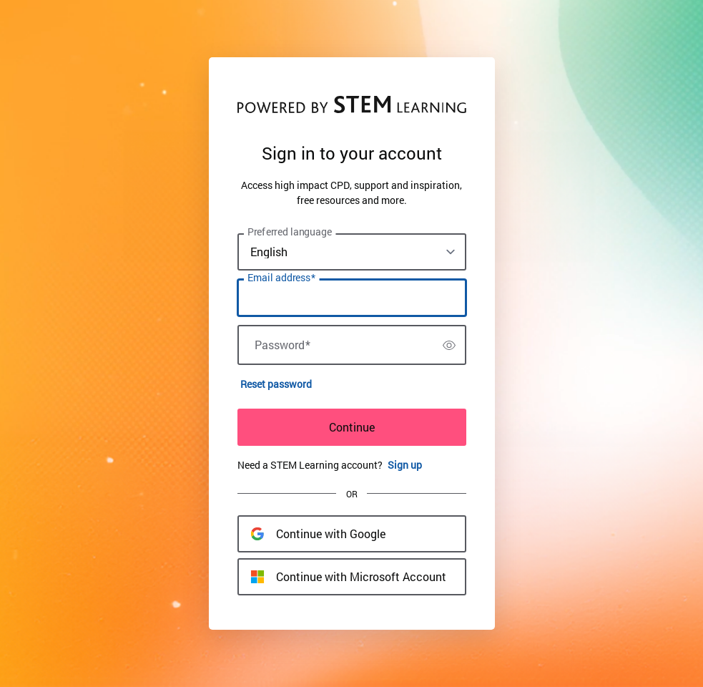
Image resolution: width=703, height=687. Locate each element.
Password (282, 344)
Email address (281, 277)
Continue (352, 426)
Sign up (405, 465)
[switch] (449, 345)
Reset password (276, 384)
